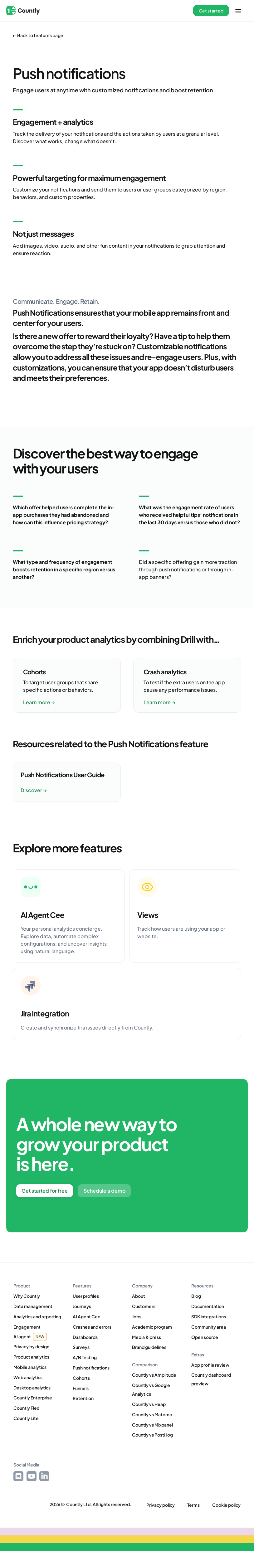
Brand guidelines (149, 1347)
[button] (211, 10)
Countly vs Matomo (152, 1414)
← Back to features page (38, 35)
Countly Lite (26, 1418)
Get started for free (45, 1190)
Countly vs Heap (149, 1404)
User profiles (86, 1296)
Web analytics (27, 1377)
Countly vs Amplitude (154, 1375)
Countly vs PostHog (152, 1434)
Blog (196, 1296)
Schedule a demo (104, 1190)
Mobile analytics (29, 1367)
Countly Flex (26, 1408)
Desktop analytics (32, 1387)
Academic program (152, 1327)
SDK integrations (208, 1316)
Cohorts (81, 1378)
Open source (204, 1337)
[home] (23, 10)
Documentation (207, 1306)
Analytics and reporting (37, 1316)
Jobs (136, 1316)
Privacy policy (160, 1505)
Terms (193, 1505)
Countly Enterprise (32, 1397)
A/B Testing (85, 1357)
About (138, 1296)
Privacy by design (31, 1346)
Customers (143, 1306)
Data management (32, 1306)
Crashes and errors (92, 1327)
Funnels (81, 1388)
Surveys (81, 1347)
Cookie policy (226, 1505)
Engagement (27, 1327)
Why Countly (26, 1296)
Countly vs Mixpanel (152, 1424)
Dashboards (85, 1337)
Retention (83, 1398)
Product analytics (31, 1357)
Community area (208, 1327)
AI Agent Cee (86, 1316)
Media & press (146, 1337)
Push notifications (91, 1367)
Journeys (82, 1306)
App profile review (210, 1365)
